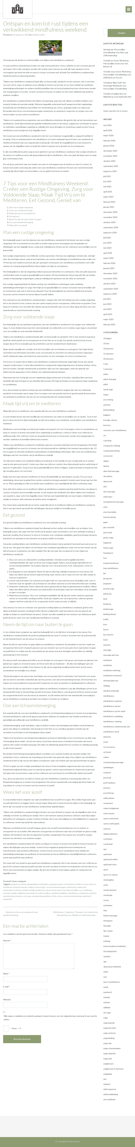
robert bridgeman (111, 808)
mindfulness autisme (112, 701)
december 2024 (110, 212)
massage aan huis (111, 655)
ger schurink (108, 527)
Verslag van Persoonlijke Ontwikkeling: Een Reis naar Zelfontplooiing (115, 52)
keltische (107, 594)
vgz (104, 961)
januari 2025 (108, 207)
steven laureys (109, 890)
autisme (106, 405)
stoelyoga (107, 895)
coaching (107, 440)
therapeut (107, 920)
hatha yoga (108, 548)
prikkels (47, 896)
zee (104, 1079)
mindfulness (108, 696)
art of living (108, 399)
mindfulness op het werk (114, 711)
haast (59, 890)
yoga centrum (109, 1033)
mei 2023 (107, 309)
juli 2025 (107, 176)
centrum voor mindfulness (115, 430)
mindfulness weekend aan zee (116, 726)
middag (106, 685)
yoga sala (107, 1043)
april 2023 (107, 314)
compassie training (111, 445)
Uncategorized (109, 951)
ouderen (107, 772)
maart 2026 (108, 135)
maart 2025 (108, 197)
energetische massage (113, 502)
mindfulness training (112, 721)
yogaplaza (107, 1074)
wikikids (106, 1007)
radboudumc (108, 798)
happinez (107, 542)
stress (60, 896)
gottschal (107, 532)
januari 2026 (108, 145)
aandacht (14, 884)
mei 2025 (107, 186)
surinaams (107, 905)
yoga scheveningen (112, 1048)
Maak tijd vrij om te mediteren (22, 213)
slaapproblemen (110, 834)
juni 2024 (107, 242)
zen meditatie (109, 1099)
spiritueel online (110, 859)
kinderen (107, 604)
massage (107, 650)
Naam (6, 973)
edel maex (107, 496)
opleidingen (108, 767)
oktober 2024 (109, 222)
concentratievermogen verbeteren (61, 887)
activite (22, 884)
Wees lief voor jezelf (18, 225)
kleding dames (109, 614)
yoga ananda (108, 1023)
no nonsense (109, 747)
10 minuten (108, 348)
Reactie (7, 940)
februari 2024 (109, 263)
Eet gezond (14, 216)
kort (105, 624)
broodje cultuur (110, 420)
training (106, 941)
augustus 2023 (110, 294)
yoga (105, 1017)
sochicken (107, 839)
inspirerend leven (111, 563)
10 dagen (107, 338)
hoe (105, 558)
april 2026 (107, 130)
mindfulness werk (111, 731)
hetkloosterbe (38, 34)
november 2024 (110, 217)
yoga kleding (108, 1038)
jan (104, 573)
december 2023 (110, 273)
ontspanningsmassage (113, 762)
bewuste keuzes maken (23, 887)
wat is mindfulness (111, 982)
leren (105, 639)
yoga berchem (109, 1028)
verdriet (106, 956)
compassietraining (111, 450)
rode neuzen (108, 813)
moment (19, 896)
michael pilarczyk (110, 680)
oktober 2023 (109, 283)
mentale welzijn (10, 893)
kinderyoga (108, 609)
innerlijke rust (76, 890)
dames (106, 466)
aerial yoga (108, 389)
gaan (105, 522)
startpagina (108, 880)
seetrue (106, 828)
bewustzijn (40, 887)
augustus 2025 (110, 171)
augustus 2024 (110, 232)
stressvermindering (72, 896)
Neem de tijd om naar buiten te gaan (25, 219)
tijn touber (108, 931)
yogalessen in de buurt (113, 1069)
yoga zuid (107, 1058)
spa (104, 849)
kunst (105, 629)
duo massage (109, 491)
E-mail (6, 986)
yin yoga (107, 1012)
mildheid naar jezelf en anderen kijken (34, 893)
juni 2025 (107, 181)
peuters (106, 788)
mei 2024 (107, 248)
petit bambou (109, 783)
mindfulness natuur (112, 706)
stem (105, 885)
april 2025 (107, 191)
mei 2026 (107, 125)
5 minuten (107, 369)
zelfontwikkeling (110, 1094)
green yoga (108, 537)
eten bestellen (109, 512)
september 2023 (110, 288)
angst (105, 394)
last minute (108, 634)
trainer (106, 936)
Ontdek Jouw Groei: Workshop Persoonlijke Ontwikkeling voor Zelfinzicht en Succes (117, 74)
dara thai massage (111, 471)
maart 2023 (108, 319)
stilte (53, 896)
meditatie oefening (111, 670)
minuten (107, 737)
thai (105, 910)
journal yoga (108, 588)
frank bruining (109, 517)
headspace (108, 553)
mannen (106, 645)
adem (105, 374)
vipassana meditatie (112, 966)
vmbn (105, 971)
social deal (107, 844)
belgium (106, 415)
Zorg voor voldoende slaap (21, 210)
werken (106, 1002)
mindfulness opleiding (113, 716)
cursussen (108, 456)
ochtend (107, 752)
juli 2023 (107, 299)
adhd (105, 384)
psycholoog (108, 793)
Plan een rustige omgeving (21, 207)
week (105, 987)
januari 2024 (108, 268)
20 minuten (108, 359)
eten (105, 507)
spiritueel (107, 854)
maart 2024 (108, 258)
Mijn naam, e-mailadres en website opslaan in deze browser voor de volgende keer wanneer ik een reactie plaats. (50, 1018)
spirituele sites (110, 864)
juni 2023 (107, 304)
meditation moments (112, 675)
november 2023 (110, 278)
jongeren (107, 583)
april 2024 (107, 253)
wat (105, 977)
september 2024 (110, 227)
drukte (18, 890)
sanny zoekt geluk (111, 823)
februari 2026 (109, 140)
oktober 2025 (109, 161)
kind (105, 599)
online (106, 757)
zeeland (106, 1084)
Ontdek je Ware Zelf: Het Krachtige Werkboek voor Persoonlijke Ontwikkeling (115, 85)
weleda (106, 997)
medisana (107, 660)
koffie (105, 619)
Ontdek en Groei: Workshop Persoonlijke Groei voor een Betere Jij (116, 63)
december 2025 (110, 151)
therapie (107, 926)
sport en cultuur (110, 874)
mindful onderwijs (111, 691)
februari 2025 (109, 202)
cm (104, 435)
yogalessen (108, 1063)
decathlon (107, 476)
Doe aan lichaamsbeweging (21, 222)
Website (7, 999)
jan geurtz (107, 578)
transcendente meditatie (114, 946)
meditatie (87, 890)
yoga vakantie (109, 1053)
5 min (105, 364)
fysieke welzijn (28, 890)
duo (105, 486)
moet (105, 742)
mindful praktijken (59, 893)
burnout (107, 425)
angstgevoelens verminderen (62, 884)
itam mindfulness (110, 568)
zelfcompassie (109, 1089)
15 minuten (108, 353)
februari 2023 (109, 324)
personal (107, 777)
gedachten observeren (46, 890)
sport (105, 869)
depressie (107, 481)
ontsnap (27, 896)
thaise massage (110, 915)
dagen (106, 461)
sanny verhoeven (111, 818)
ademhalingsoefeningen (37, 884)
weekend (107, 992)
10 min (106, 343)
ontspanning (37, 896)
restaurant (108, 803)
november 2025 (110, 156)
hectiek (66, 890)
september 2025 (110, 166)
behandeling (108, 410)
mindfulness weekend (78, 893)
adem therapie (109, 379)
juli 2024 (107, 237)
